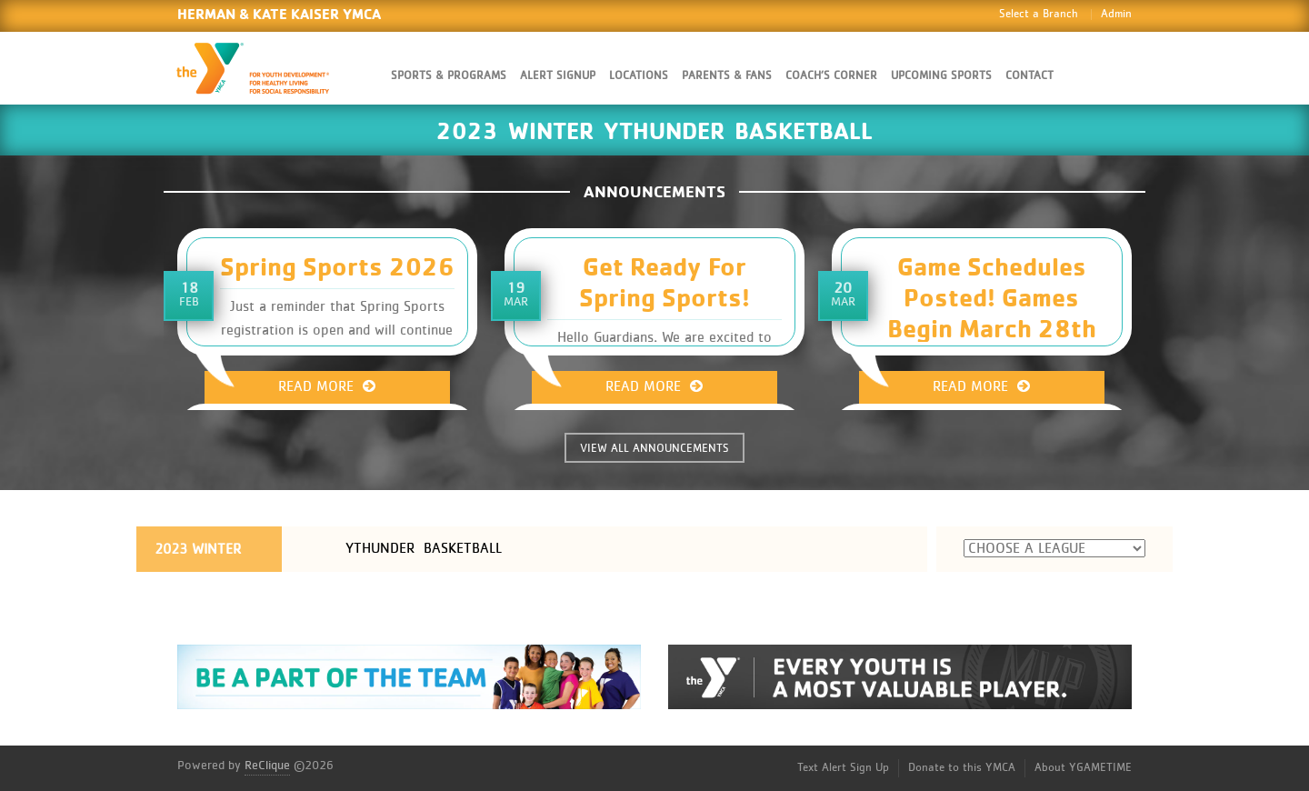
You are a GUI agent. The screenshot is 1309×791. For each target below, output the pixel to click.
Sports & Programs (448, 76)
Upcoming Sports (941, 76)
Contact (1029, 76)
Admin (1116, 14)
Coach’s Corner (831, 76)
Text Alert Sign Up (843, 768)
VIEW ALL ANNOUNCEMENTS (654, 449)
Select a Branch (1038, 14)
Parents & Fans (727, 76)
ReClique (267, 765)
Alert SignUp (557, 76)
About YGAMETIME (1083, 768)
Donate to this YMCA (961, 768)
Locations (638, 76)
